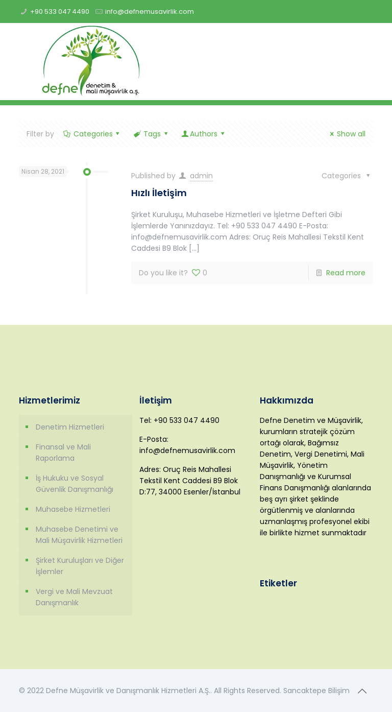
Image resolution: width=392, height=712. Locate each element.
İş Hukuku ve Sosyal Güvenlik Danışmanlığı (74, 483)
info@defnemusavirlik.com (149, 11)
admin (201, 176)
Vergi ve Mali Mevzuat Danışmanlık (74, 597)
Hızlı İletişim (159, 192)
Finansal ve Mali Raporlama (63, 452)
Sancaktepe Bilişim (316, 690)
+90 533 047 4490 (59, 11)
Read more (345, 273)
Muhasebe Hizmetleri (73, 509)
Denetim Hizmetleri (70, 427)
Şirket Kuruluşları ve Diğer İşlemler (80, 566)
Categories (92, 134)
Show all (346, 134)
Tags (151, 134)
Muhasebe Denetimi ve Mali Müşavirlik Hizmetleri (79, 534)
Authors (203, 134)
